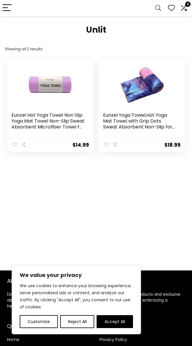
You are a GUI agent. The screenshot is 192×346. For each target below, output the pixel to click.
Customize (39, 322)
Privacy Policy (113, 339)
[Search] (158, 8)
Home (13, 339)
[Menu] (7, 8)
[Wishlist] (171, 8)
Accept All (115, 322)
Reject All (77, 322)
